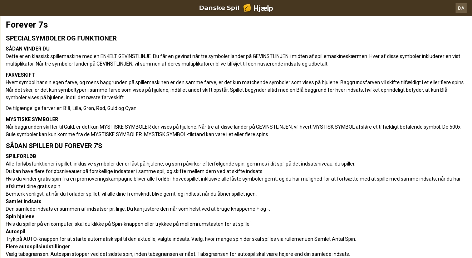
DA (461, 8)
